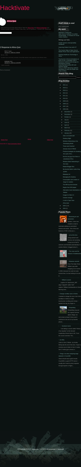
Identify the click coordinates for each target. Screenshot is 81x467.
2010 (64, 98)
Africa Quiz (11, 21)
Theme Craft (60, 449)
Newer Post (4, 139)
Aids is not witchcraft (68, 135)
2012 (64, 93)
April (65, 125)
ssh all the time (73, 235)
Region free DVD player (69, 187)
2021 (64, 85)
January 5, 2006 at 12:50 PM (12, 62)
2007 (64, 106)
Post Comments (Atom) (14, 143)
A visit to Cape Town (68, 200)
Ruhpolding (72, 307)
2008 (64, 103)
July (65, 119)
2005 (64, 205)
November (67, 114)
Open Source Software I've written (68, 34)
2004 (64, 208)
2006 (64, 109)
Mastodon (61, 32)
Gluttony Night (67, 138)
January (66, 133)
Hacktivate (15, 7)
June (66, 122)
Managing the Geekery (69, 177)
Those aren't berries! (68, 146)
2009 (64, 101)
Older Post (50, 139)
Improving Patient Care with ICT (68, 47)
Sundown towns (66, 326)
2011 (64, 95)
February (67, 130)
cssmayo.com (35, 449)
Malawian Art (66, 174)
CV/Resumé (68, 32)
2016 (64, 90)
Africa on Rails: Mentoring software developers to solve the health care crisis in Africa (68, 69)
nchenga (6, 61)
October (66, 117)
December (67, 111)
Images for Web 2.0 (68, 195)
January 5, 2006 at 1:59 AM (12, 52)
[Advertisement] (14, 124)
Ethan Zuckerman (42, 27)
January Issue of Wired (69, 149)
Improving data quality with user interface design (67, 65)
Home (29, 139)
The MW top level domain (70, 184)
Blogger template (51, 449)
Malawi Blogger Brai (68, 166)
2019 (64, 87)
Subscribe (64, 8)
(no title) (62, 340)
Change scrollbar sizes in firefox (69, 293)
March (66, 127)
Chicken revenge (67, 197)
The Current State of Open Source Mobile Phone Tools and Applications (69, 50)
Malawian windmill (74, 261)
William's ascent (66, 280)
